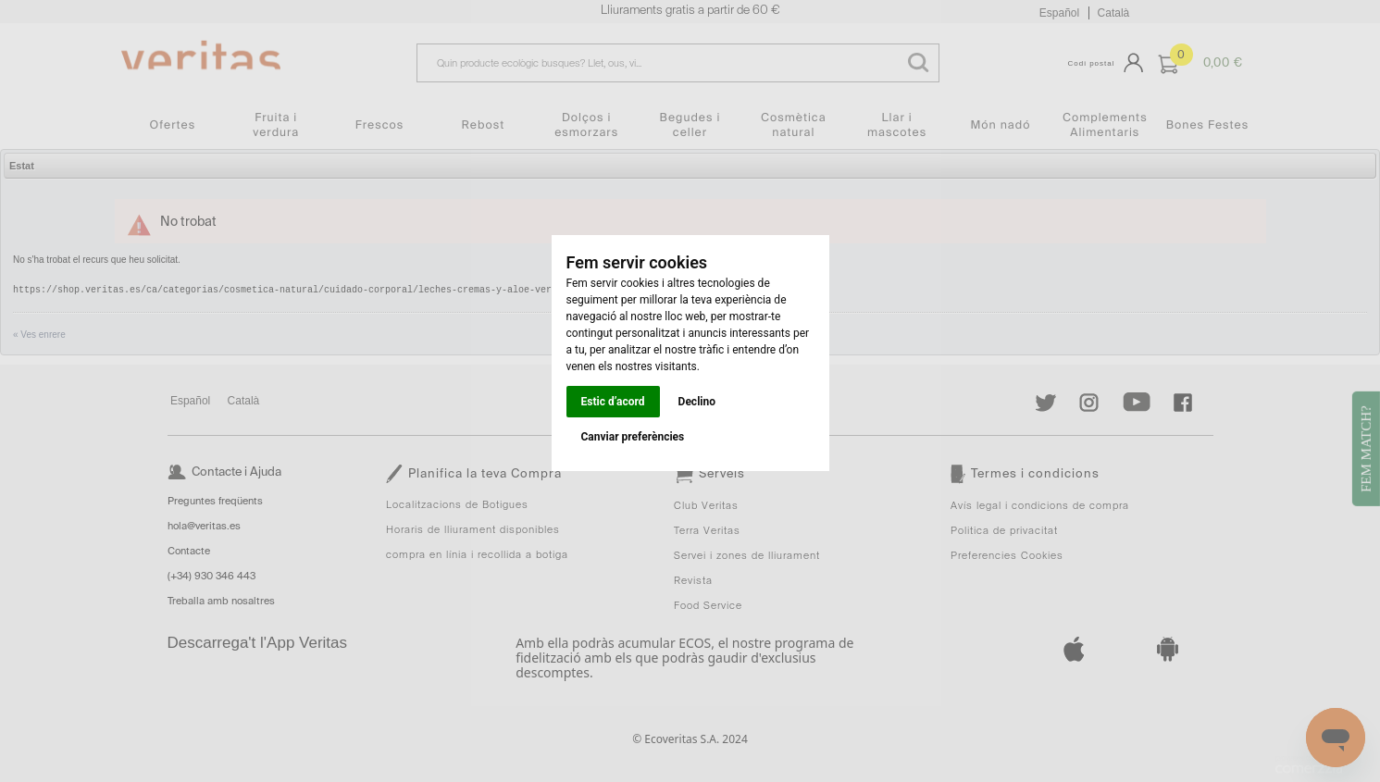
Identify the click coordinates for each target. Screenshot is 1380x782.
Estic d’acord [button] (613, 401)
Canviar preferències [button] (633, 436)
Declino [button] (696, 401)
